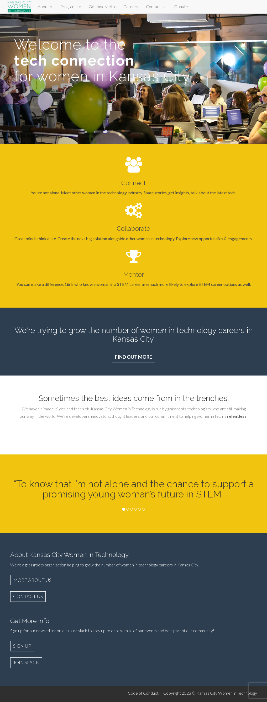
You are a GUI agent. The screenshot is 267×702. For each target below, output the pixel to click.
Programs (70, 6)
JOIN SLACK (26, 662)
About (45, 6)
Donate (181, 6)
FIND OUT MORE (133, 357)
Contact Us (156, 6)
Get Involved (102, 6)
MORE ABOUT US (32, 580)
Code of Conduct (143, 692)
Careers (130, 6)
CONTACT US (28, 596)
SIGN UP (22, 646)
